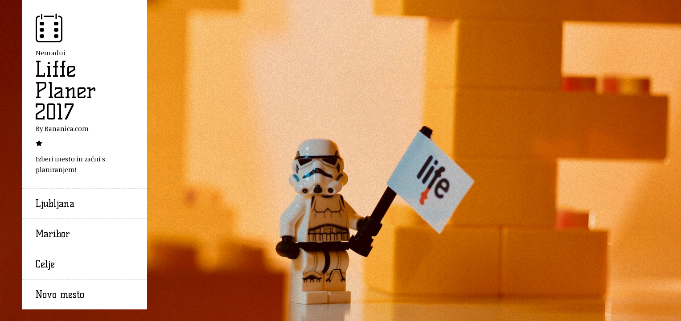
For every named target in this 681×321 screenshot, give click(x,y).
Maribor (53, 234)
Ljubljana (55, 204)
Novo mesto (60, 294)
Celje (45, 264)
